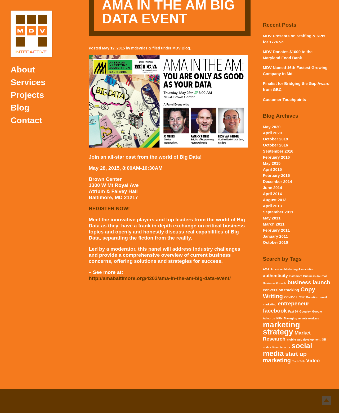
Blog (20, 107)
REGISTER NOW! (109, 208)
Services (28, 82)
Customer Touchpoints (284, 99)
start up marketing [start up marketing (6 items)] (285, 357)
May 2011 (272, 218)
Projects (27, 95)
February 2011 (276, 230)
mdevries (139, 48)
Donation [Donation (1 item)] (312, 297)
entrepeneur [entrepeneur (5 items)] (293, 303)
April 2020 (272, 133)
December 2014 (277, 181)
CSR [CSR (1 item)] (302, 297)
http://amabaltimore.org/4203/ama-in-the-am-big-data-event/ (160, 278)
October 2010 (275, 242)
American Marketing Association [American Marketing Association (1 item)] (292, 269)
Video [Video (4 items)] (313, 360)
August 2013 (275, 200)
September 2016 (278, 151)
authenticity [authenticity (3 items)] (275, 275)
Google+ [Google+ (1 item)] (305, 311)
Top (326, 400)
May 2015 (272, 163)
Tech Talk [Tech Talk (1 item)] (298, 361)
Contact (26, 120)
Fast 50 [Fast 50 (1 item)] (293, 311)
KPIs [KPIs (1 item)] (279, 318)
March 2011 (274, 224)
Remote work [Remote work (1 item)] (281, 347)
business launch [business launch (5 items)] (308, 282)
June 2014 (272, 187)
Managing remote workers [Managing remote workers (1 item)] (301, 318)
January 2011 (275, 236)
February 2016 (276, 157)
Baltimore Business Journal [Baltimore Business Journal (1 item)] (308, 276)
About (23, 69)
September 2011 (278, 212)
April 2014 (272, 193)
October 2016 (275, 145)
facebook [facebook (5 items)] (275, 311)
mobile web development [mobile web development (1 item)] (303, 339)
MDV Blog (181, 48)
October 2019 (275, 139)
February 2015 (276, 175)
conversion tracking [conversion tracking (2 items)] (281, 290)
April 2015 (272, 169)
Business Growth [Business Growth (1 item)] (274, 283)
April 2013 (272, 206)
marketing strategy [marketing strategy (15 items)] (281, 328)
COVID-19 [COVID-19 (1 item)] (290, 297)
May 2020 (272, 127)
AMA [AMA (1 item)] (266, 269)
